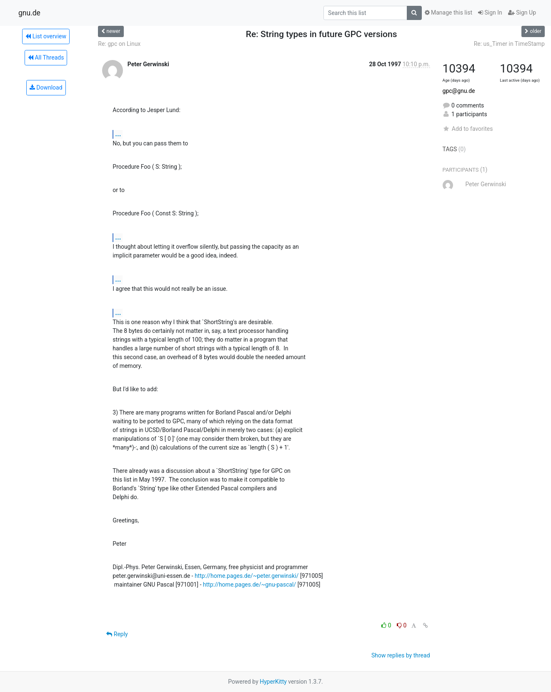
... (118, 134)
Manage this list (448, 12)
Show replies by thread (400, 655)
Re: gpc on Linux (119, 43)
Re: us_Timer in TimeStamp (509, 43)
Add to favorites (468, 128)
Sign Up (522, 12)
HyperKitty (273, 681)
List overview (45, 36)
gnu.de (29, 13)
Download (46, 87)
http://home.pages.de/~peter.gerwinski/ (247, 575)
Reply (117, 634)
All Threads (46, 57)
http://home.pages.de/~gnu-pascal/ (249, 584)
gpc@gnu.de (459, 90)
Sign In (490, 12)
